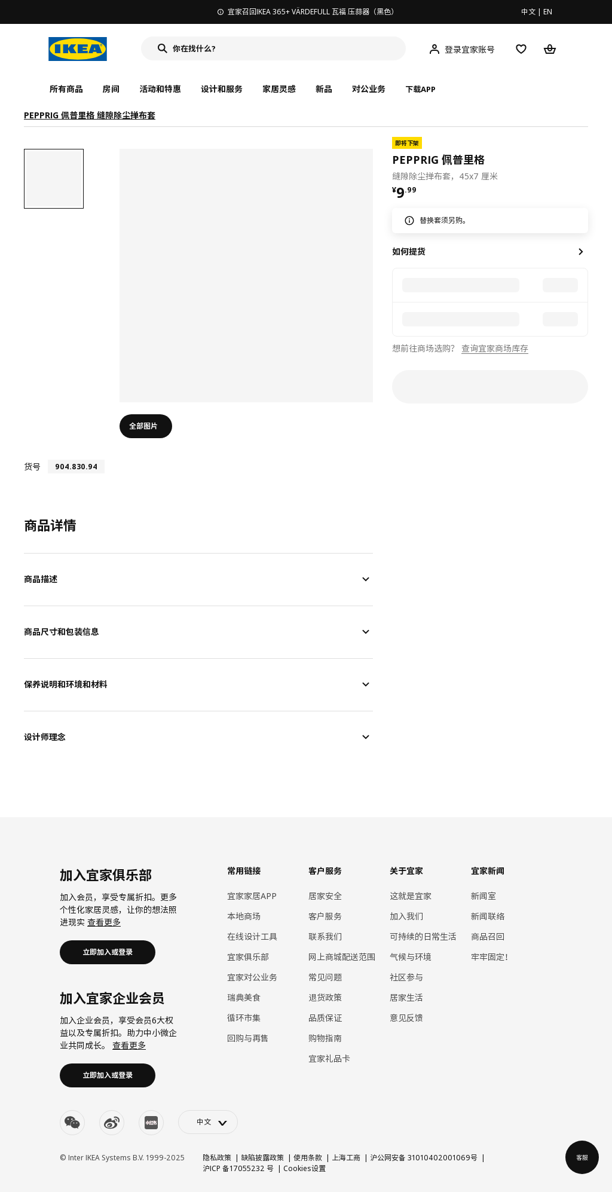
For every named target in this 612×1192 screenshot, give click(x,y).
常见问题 (325, 977)
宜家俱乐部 (248, 956)
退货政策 (325, 997)
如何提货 (409, 251)
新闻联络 (487, 916)
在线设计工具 (252, 936)
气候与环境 (411, 956)
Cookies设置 (304, 1168)
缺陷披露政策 (262, 1158)
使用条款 (307, 1158)
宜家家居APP (252, 895)
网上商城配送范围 (341, 956)
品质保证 (325, 1017)
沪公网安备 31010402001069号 (424, 1158)
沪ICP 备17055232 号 (238, 1168)
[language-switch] (208, 1122)
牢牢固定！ (492, 956)
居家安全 (325, 895)
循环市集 (244, 1017)
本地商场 (244, 916)
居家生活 (406, 997)
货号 (32, 466)
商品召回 (487, 936)
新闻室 (483, 895)
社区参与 (406, 977)
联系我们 (325, 936)
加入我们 (406, 916)
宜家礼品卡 (329, 1058)
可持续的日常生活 (423, 936)
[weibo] (111, 1122)
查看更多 (104, 922)
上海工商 (346, 1158)
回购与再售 (248, 1038)
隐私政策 (217, 1158)
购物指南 (325, 1038)
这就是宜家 (411, 895)
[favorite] (583, 160)
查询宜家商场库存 (494, 348)
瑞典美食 (244, 997)
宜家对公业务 (252, 977)
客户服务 (325, 916)
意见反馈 (406, 1017)
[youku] (151, 1122)
